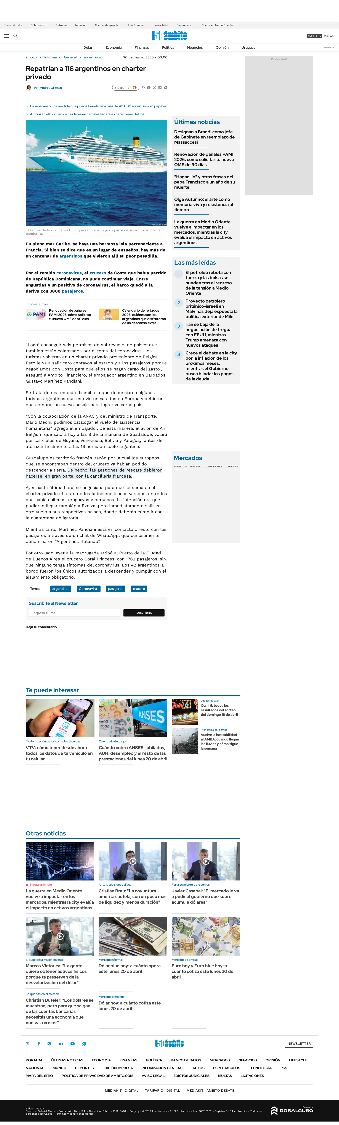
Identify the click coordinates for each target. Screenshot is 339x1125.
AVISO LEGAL (153, 1075)
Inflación (80, 25)
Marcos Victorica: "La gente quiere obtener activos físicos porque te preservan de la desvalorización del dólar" (56, 974)
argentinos (92, 57)
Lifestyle (298, 1060)
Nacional (35, 1068)
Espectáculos (226, 1068)
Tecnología (260, 1068)
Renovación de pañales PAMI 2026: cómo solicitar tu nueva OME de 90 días (70, 314)
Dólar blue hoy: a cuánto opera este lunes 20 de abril (130, 968)
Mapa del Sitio (39, 1075)
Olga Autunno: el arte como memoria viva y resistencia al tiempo (203, 204)
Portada (34, 1060)
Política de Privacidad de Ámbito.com (97, 1075)
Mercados (220, 1060)
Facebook (39, 1044)
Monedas (180, 466)
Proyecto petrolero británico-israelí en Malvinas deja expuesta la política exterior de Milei (211, 308)
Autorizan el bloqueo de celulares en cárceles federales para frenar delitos (87, 114)
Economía (114, 47)
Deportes (84, 1068)
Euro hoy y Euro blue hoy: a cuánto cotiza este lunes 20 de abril (202, 971)
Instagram (49, 1044)
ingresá (329, 36)
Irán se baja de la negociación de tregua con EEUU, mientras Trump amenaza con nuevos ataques (208, 335)
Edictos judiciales (191, 1075)
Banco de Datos (186, 1060)
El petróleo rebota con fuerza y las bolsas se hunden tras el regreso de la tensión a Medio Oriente (208, 283)
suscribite (314, 36)
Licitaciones (252, 1075)
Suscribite (144, 612)
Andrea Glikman (51, 88)
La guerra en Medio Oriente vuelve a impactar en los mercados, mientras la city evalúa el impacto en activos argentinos (203, 232)
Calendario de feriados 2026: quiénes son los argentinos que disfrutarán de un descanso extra (144, 316)
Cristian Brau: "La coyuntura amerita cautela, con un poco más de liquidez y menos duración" (132, 896)
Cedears (232, 466)
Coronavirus (88, 588)
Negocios (195, 47)
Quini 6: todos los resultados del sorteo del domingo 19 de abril (219, 710)
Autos (198, 1068)
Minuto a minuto (41, 885)
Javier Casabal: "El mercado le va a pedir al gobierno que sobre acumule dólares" (205, 896)
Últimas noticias (67, 1060)
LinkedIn (61, 1044)
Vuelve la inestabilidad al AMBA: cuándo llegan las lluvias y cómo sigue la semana (220, 741)
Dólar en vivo (39, 25)
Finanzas (142, 47)
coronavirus (69, 272)
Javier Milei (161, 25)
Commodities (213, 466)
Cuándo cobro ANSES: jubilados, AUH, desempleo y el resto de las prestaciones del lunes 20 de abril (133, 753)
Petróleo (61, 25)
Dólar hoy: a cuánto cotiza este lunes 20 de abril (130, 1005)
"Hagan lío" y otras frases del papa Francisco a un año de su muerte (204, 182)
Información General (60, 57)
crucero (98, 272)
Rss (283, 1068)
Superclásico (185, 25)
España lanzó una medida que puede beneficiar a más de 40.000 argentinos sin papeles (98, 106)
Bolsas (195, 466)
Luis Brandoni (136, 25)
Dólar (88, 47)
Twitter (28, 1043)
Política (168, 47)
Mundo (59, 1068)
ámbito (31, 57)
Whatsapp (84, 1044)
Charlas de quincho (107, 25)
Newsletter (329, 47)
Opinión (222, 47)
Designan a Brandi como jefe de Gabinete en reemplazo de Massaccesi (204, 137)
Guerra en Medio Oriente (217, 25)
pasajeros (72, 291)
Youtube (72, 1043)
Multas (225, 1075)
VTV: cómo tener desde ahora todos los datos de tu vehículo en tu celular (59, 753)
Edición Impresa (117, 1068)
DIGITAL (122, 1090)
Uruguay (248, 47)
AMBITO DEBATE (210, 1090)
